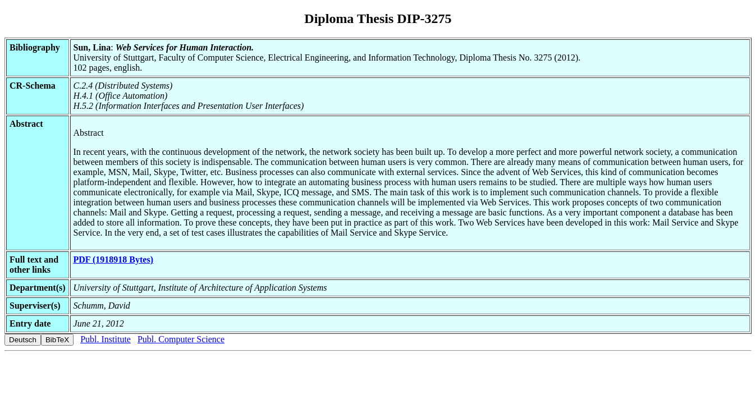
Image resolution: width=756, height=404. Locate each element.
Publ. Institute (105, 339)
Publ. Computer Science (181, 339)
